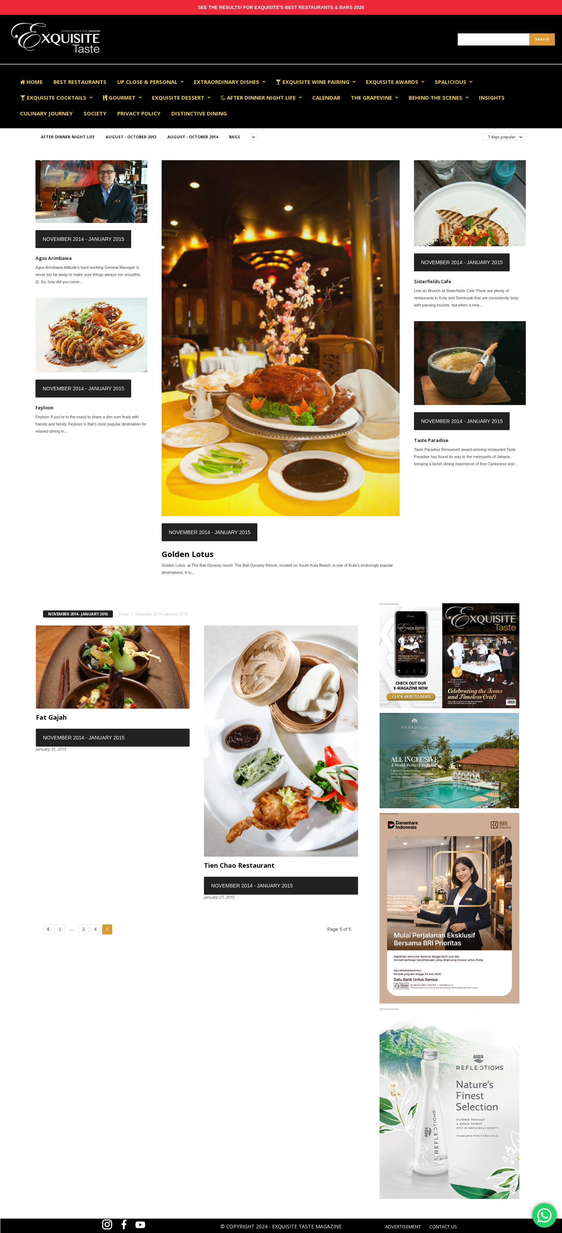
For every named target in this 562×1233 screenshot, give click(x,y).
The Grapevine (375, 97)
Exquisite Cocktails (56, 97)
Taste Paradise (431, 440)
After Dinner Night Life (261, 97)
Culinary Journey (46, 113)
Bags (234, 136)
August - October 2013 (131, 136)
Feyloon (44, 407)
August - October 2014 (192, 136)
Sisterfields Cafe (432, 281)
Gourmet (122, 97)
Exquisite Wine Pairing (316, 82)
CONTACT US (443, 1226)
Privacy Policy (139, 113)
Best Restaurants (79, 81)
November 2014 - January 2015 (83, 239)
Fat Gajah (51, 717)
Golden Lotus (188, 553)
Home (31, 81)
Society (95, 113)
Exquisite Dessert (181, 97)
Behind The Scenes (439, 97)
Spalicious (454, 82)
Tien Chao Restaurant (239, 865)
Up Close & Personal (150, 82)
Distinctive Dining (199, 113)
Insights (492, 97)
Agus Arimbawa (53, 258)
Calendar (326, 97)
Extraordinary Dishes (230, 82)
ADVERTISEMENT (403, 1226)
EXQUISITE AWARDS (395, 82)
